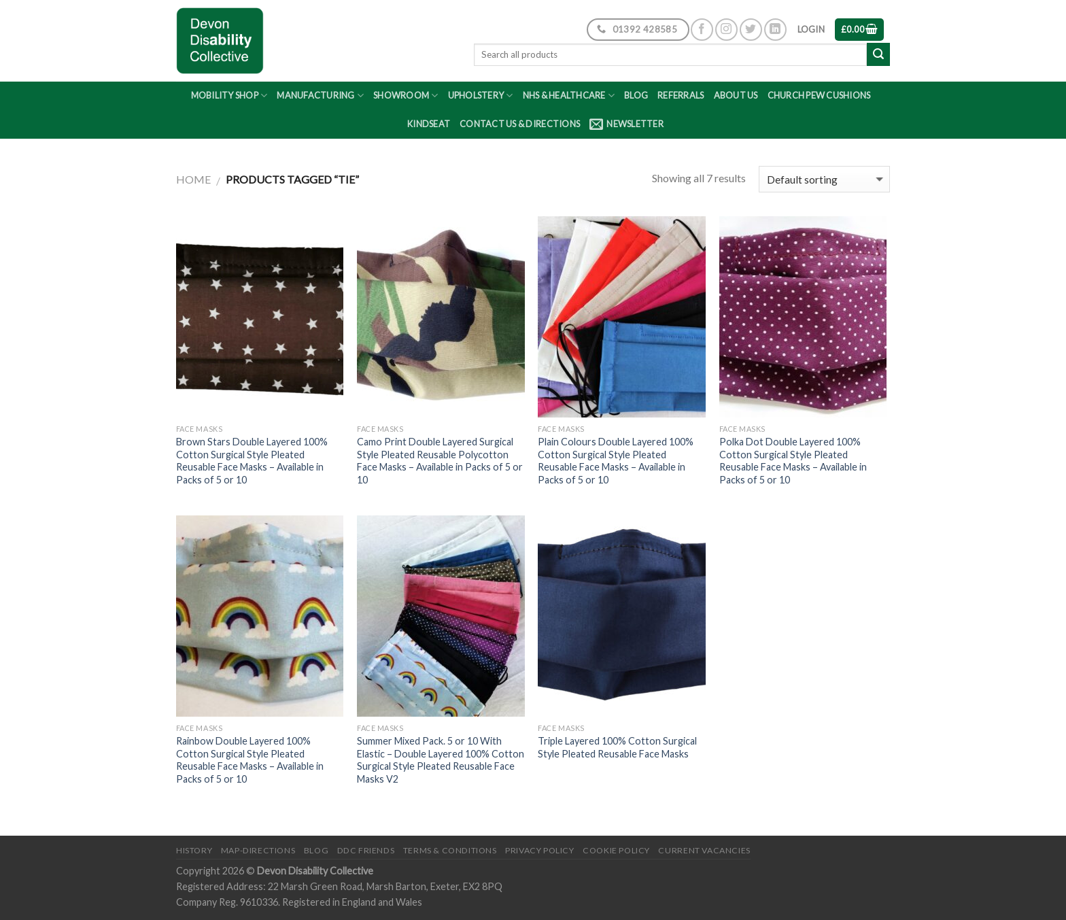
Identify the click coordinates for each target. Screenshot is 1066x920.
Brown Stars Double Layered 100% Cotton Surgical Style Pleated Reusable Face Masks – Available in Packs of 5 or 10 (252, 460)
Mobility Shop (229, 95)
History (194, 850)
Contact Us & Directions (520, 123)
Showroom (406, 95)
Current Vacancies (704, 850)
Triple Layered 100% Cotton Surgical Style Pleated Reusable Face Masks (617, 747)
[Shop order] (824, 179)
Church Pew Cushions (819, 95)
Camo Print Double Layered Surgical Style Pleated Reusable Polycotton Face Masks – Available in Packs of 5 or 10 (440, 460)
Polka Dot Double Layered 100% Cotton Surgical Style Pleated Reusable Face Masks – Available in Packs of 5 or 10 (793, 460)
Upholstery (480, 95)
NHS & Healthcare (569, 95)
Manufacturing (320, 95)
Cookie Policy (616, 850)
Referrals (680, 95)
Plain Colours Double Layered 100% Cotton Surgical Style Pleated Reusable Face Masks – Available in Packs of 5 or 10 (615, 460)
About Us (736, 95)
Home (193, 179)
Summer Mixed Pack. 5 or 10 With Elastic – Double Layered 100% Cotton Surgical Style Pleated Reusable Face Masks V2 (440, 760)
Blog (636, 95)
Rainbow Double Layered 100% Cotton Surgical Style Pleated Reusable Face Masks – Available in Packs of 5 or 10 (250, 760)
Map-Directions (258, 850)
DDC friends (366, 850)
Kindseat (428, 123)
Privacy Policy (539, 850)
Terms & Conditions (450, 850)
